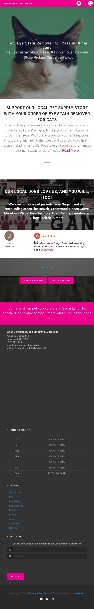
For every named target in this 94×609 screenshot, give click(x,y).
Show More (47, 249)
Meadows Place (16, 213)
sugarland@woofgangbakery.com (23, 345)
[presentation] (23, 564)
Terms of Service (52, 593)
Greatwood (59, 208)
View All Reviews (33, 280)
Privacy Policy (35, 593)
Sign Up (15, 576)
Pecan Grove (79, 208)
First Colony (61, 213)
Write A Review (61, 280)
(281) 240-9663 (14, 342)
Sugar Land (70, 204)
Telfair (46, 217)
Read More (70, 150)
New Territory (40, 213)
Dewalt (44, 208)
